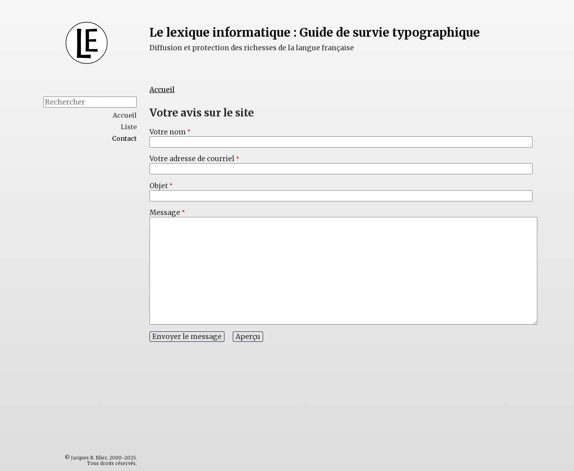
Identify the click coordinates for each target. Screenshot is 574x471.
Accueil (162, 89)
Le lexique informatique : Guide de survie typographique (314, 32)
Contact (124, 138)
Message (164, 212)
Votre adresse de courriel (191, 158)
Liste (129, 127)
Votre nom (167, 132)
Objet (158, 185)
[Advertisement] (107, 273)
